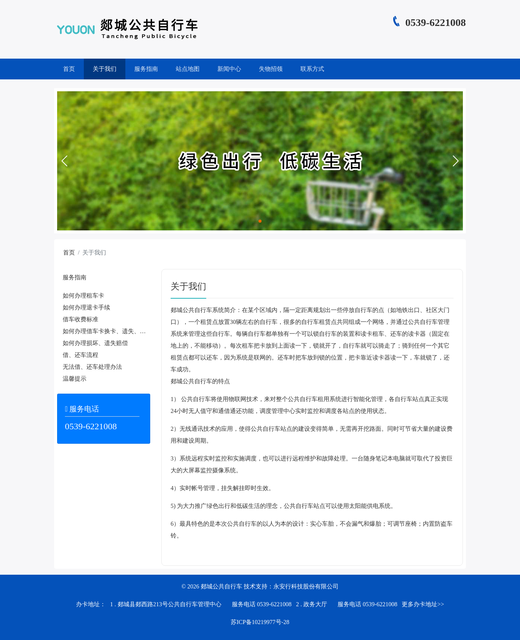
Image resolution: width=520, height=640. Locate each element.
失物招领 (271, 69)
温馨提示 (74, 378)
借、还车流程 (80, 355)
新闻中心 (229, 69)
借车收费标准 (80, 319)
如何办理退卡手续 (86, 307)
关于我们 (104, 69)
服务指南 (146, 69)
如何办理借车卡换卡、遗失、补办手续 (113, 331)
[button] (64, 161)
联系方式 (312, 69)
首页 (69, 69)
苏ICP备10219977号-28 (260, 622)
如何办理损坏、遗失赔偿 (95, 343)
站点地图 (188, 69)
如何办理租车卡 (83, 295)
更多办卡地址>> (423, 604)
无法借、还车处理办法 (92, 367)
